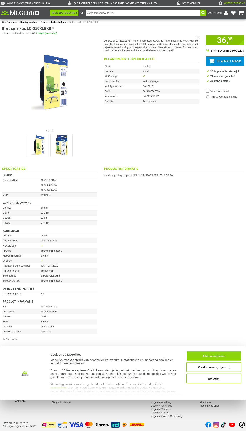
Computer (12, 22)
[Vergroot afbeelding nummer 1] (61, 145)
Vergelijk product (219, 91)
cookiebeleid (58, 418)
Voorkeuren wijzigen (214, 397)
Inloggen (7, 374)
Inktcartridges (58, 22)
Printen (44, 22)
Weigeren (213, 409)
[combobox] (143, 13)
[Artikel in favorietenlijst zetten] (197, 37)
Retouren (57, 374)
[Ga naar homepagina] (24, 12)
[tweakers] (189, 3)
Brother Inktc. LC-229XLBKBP (84, 22)
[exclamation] (232, 3)
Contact (106, 369)
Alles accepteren (213, 386)
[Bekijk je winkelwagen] (241, 13)
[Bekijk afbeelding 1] (52, 131)
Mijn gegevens (11, 369)
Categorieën (207, 369)
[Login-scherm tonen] (218, 13)
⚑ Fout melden (10, 339)
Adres (104, 374)
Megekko (155, 369)
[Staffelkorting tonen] (225, 50)
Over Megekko (158, 374)
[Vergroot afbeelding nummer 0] (38, 145)
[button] (64, 13)
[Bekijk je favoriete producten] (233, 13)
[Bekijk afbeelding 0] (47, 131)
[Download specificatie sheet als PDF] (49, 356)
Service (56, 369)
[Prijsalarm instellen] (221, 97)
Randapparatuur (29, 22)
